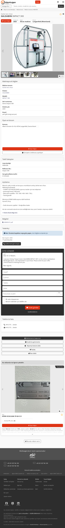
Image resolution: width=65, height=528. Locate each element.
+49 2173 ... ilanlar (10, 325)
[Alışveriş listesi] (58, 2)
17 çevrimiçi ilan (7, 240)
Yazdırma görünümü (32, 342)
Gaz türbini (44, 473)
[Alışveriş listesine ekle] (60, 14)
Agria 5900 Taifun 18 (56, 473)
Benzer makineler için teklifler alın (16, 301)
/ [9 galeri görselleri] (61, 411)
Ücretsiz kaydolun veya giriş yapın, (20, 233)
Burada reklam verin (32, 441)
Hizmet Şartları (44, 524)
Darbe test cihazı (7, 87)
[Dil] (61, 2)
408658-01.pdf (7, 222)
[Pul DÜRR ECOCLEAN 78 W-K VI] (32, 389)
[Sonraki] (62, 50)
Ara (61, 6)
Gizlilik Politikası (34, 524)
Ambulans (6, 473)
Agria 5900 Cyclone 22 (18, 473)
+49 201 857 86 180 (13, 463)
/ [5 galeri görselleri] (61, 76)
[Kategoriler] (6, 6)
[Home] (9, 9)
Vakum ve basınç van (32, 473)
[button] (63, 2)
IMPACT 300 (6, 98)
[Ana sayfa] (1, 9)
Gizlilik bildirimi (32, 312)
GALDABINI (5, 93)
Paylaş (32, 349)
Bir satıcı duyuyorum (12, 299)
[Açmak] (32, 434)
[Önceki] (3, 50)
